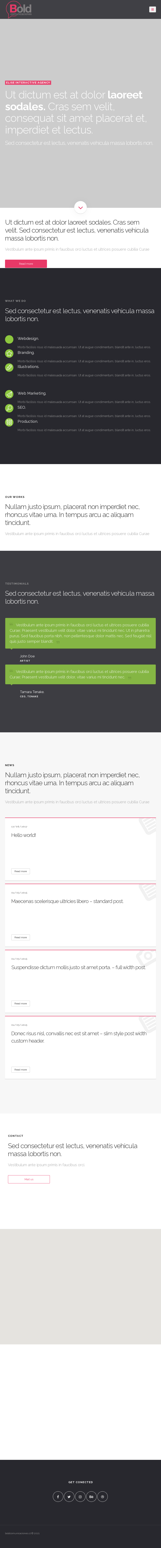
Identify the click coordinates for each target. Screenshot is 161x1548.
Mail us (29, 1179)
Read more (26, 263)
